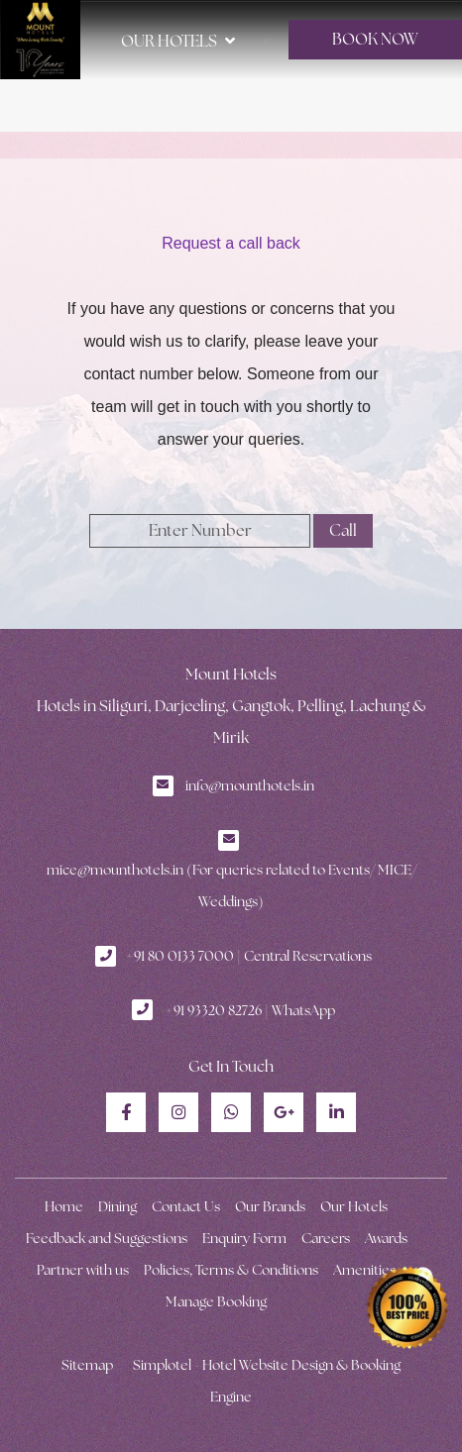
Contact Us (186, 1206)
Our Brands (270, 1206)
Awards (386, 1238)
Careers (325, 1238)
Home (64, 1206)
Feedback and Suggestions (106, 1238)
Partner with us (83, 1270)
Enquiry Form (244, 1238)
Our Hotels (178, 40)
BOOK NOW (375, 39)
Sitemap (87, 1365)
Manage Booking (216, 1301)
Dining (117, 1206)
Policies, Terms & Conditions (231, 1270)
